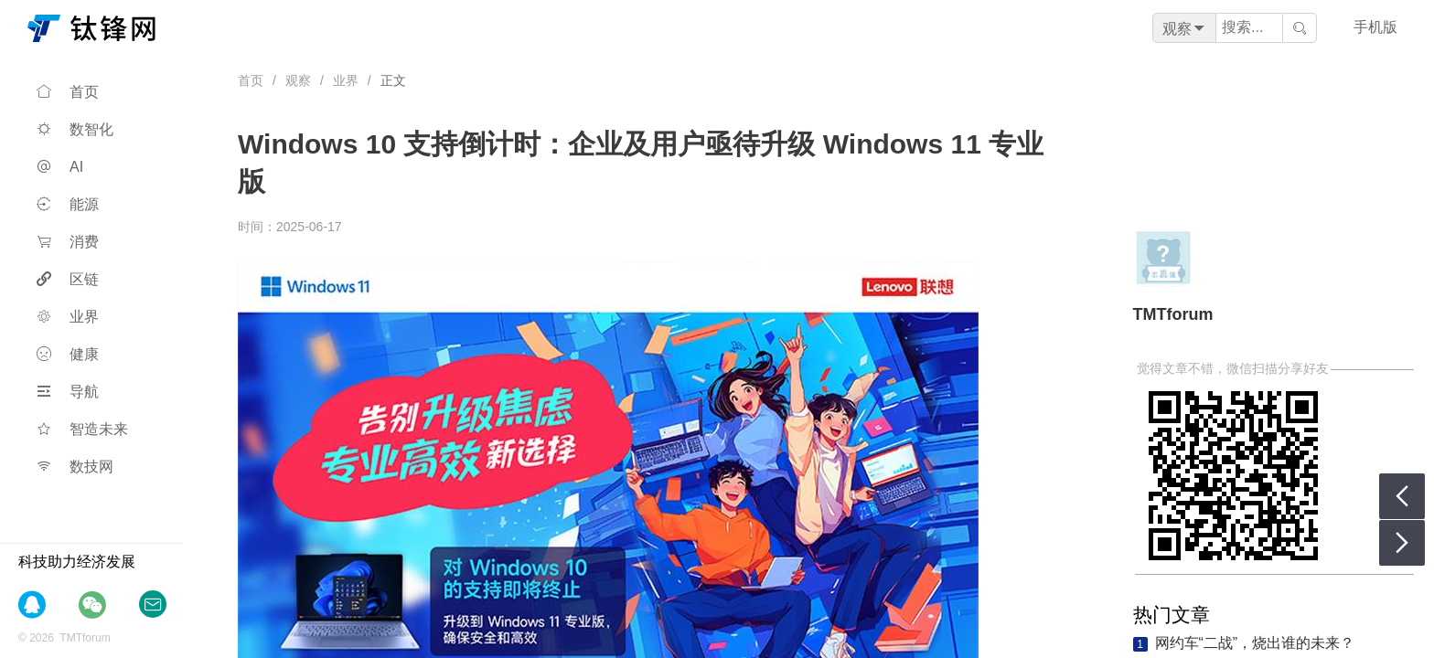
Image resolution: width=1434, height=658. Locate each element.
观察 (298, 80)
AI (60, 167)
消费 (68, 241)
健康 (68, 354)
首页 (68, 92)
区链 (68, 279)
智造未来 (82, 429)
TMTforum (1173, 314)
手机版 (1375, 27)
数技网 (75, 466)
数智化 (75, 129)
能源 (68, 204)
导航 (68, 391)
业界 (68, 316)
